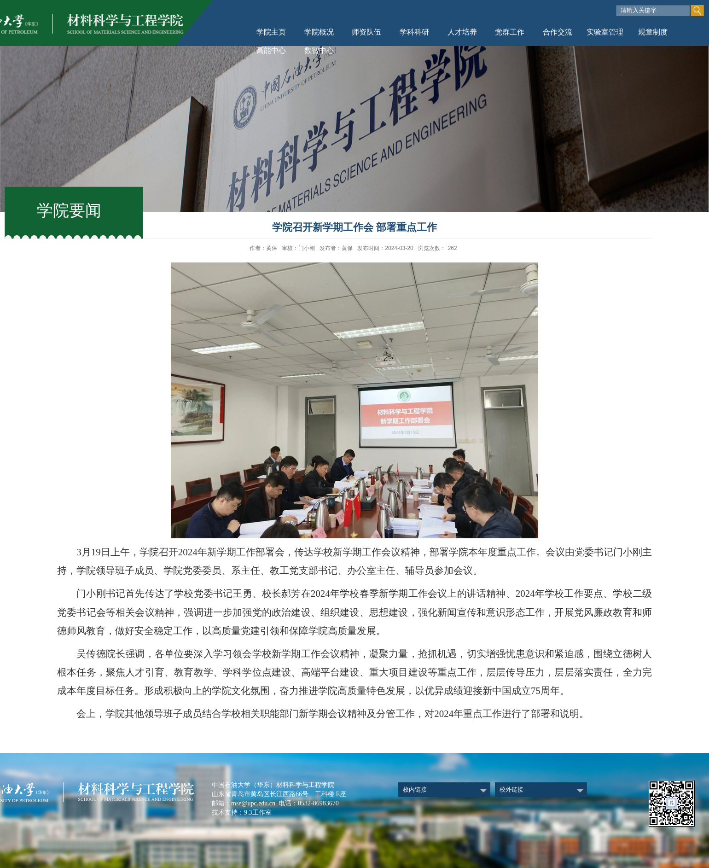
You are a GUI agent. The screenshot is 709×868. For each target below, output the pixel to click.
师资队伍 (366, 32)
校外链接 (511, 789)
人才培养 (462, 32)
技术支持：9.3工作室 (242, 812)
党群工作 (509, 32)
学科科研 (414, 32)
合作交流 (557, 32)
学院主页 (271, 32)
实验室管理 (605, 32)
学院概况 (319, 32)
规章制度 (653, 32)
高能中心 (271, 50)
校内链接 (415, 789)
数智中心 (319, 50)
